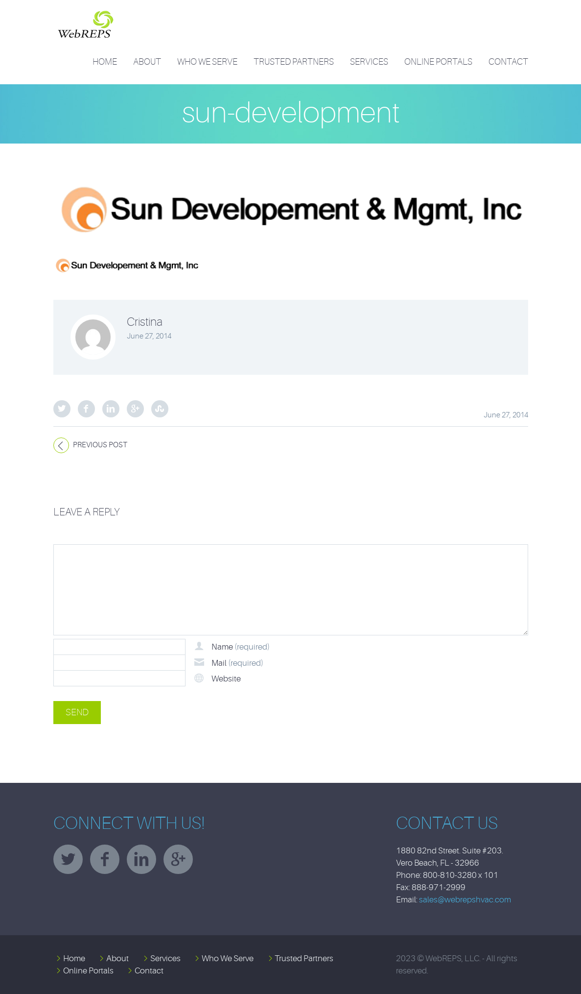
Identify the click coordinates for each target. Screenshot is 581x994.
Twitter (61, 408)
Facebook (86, 408)
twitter (68, 859)
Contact (508, 62)
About (147, 62)
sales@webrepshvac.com (465, 899)
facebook (104, 859)
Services (369, 62)
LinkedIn (110, 408)
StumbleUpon (159, 408)
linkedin (141, 859)
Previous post (100, 445)
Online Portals (438, 62)
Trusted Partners (294, 62)
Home (105, 62)
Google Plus (135, 408)
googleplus (178, 859)
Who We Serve (207, 62)
